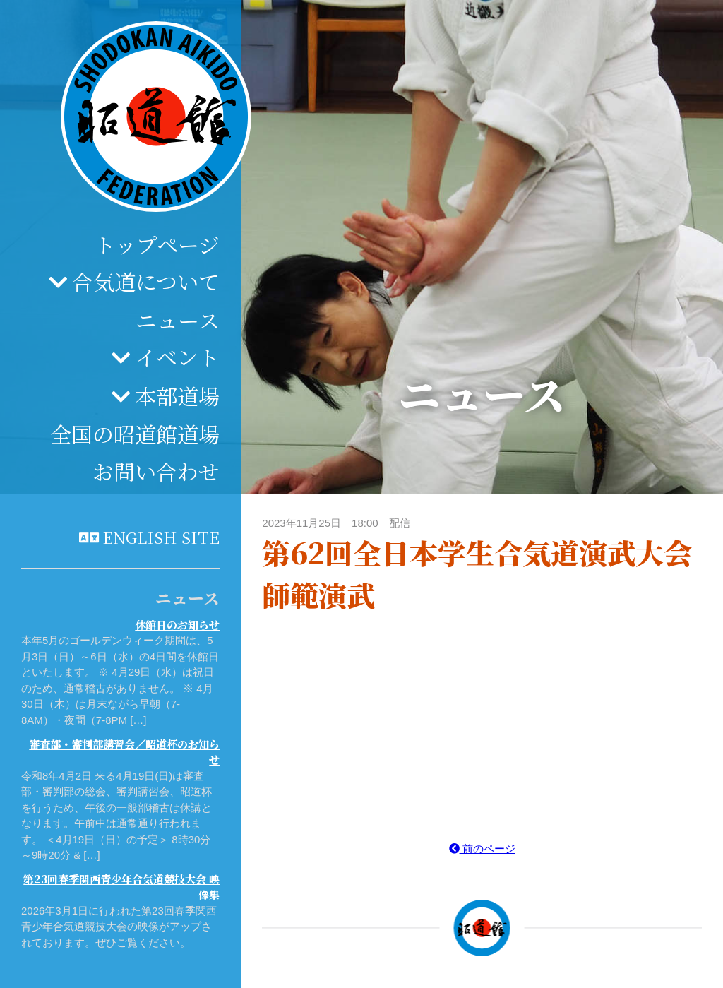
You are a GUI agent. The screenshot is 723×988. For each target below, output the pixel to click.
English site (161, 536)
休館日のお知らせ (177, 624)
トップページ (157, 244)
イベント (177, 356)
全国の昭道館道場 (135, 433)
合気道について (146, 281)
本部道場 (177, 395)
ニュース (178, 319)
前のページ (482, 849)
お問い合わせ (156, 471)
